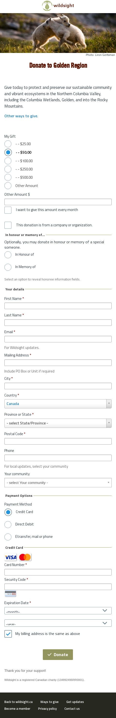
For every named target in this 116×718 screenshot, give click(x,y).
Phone (9, 450)
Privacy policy (47, 708)
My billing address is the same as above (47, 633)
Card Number (14, 564)
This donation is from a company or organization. (54, 225)
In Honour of (24, 254)
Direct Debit (24, 524)
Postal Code (14, 434)
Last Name (14, 315)
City (8, 378)
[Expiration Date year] (58, 623)
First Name (14, 298)
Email (9, 332)
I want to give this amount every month (47, 209)
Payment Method (18, 504)
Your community (17, 474)
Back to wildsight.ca (18, 701)
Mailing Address (17, 355)
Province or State (19, 414)
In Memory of (25, 267)
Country (11, 395)
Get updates (75, 701)
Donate (58, 654)
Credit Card (24, 512)
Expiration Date (16, 603)
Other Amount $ (17, 194)
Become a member (17, 708)
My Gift (10, 136)
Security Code (15, 579)
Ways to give (49, 701)
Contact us (72, 708)
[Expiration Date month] (58, 610)
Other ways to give (20, 116)
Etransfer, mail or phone (34, 536)
